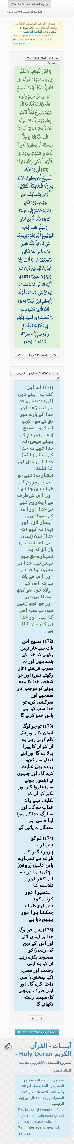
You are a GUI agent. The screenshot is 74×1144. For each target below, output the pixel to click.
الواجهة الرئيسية (32, 31)
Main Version (24, 11)
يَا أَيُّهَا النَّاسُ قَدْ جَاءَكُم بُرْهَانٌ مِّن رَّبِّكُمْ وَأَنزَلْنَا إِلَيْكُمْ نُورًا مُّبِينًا (35, 288)
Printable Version (29, 4)
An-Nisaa (42, 57)
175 (28, 342)
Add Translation (37, 1032)
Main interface (21, 43)
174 (22, 301)
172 (46, 219)
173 (25, 276)
